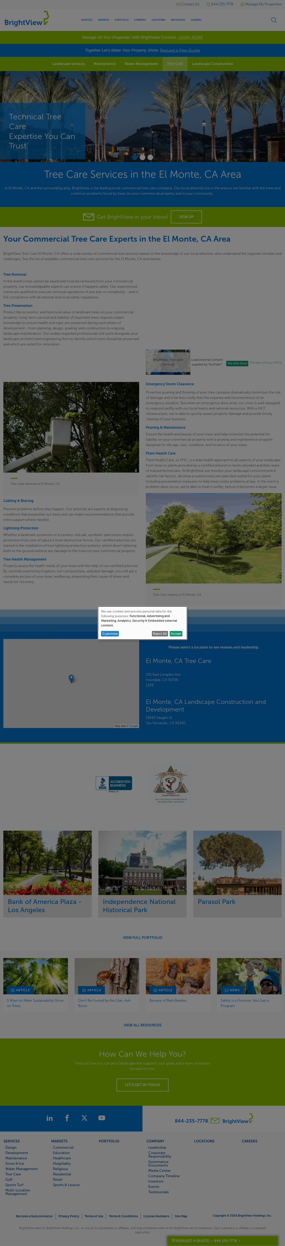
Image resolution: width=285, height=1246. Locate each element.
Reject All (160, 634)
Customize (110, 634)
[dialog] (142, 623)
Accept (176, 634)
